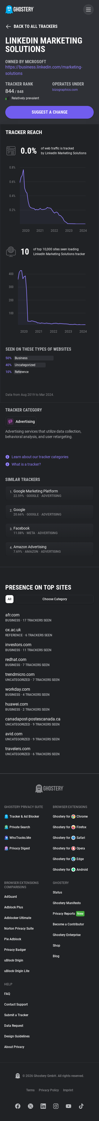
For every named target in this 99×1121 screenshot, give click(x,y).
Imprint (68, 1090)
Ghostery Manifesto (67, 903)
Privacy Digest (17, 848)
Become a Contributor (68, 924)
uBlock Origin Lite (16, 971)
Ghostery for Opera (69, 848)
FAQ (7, 994)
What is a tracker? (23, 464)
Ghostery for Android (70, 869)
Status (57, 892)
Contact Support (16, 1004)
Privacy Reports (68, 913)
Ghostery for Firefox (69, 827)
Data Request (13, 1026)
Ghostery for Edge (68, 859)
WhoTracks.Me (17, 838)
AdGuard (10, 897)
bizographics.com (65, 90)
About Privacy (14, 1047)
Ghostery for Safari (69, 838)
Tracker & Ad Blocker (21, 816)
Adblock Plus (13, 907)
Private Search (17, 827)
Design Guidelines (17, 1036)
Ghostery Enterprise (67, 935)
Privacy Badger (15, 950)
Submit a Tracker (16, 1015)
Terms (30, 1090)
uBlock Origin (13, 960)
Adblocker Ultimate (17, 918)
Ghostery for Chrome (70, 816)
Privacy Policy (49, 1090)
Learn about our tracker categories (36, 457)
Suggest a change (50, 112)
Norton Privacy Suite (19, 928)
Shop (56, 945)
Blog (56, 956)
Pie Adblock (12, 939)
